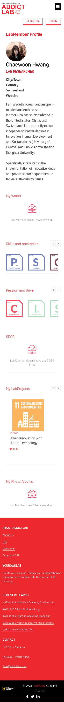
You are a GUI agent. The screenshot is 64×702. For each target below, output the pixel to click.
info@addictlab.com (14, 666)
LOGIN (53, 21)
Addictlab (39, 685)
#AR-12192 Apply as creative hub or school (28, 622)
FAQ (5, 542)
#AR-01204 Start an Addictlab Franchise (26, 616)
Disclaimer (9, 548)
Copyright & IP (11, 555)
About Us (8, 535)
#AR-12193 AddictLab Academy (21, 609)
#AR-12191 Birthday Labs (18, 629)
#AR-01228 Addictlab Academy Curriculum (28, 602)
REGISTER (33, 21)
